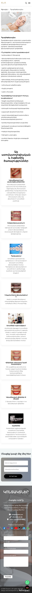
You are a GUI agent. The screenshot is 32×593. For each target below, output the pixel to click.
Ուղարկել (8, 576)
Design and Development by (9, 590)
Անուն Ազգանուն (9, 535)
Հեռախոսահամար (10, 548)
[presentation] (17, 571)
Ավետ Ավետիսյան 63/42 (17, 519)
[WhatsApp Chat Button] (27, 582)
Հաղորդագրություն (10, 555)
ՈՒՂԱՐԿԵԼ (13, 476)
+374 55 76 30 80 (17, 517)
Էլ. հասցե (7, 542)
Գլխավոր (4, 9)
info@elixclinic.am (17, 514)
